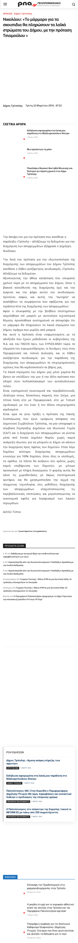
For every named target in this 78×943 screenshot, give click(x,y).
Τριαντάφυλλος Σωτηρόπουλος (32, 531)
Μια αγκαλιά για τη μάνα (39, 149)
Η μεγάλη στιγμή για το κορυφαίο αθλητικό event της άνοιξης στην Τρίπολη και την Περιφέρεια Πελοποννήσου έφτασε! (50, 908)
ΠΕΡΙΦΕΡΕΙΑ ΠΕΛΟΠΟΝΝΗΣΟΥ (18, 802)
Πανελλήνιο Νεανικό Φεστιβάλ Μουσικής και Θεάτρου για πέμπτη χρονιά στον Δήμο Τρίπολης (50, 171)
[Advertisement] (39, 627)
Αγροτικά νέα (12, 768)
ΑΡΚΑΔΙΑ (7, 13)
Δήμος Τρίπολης (23, 13)
